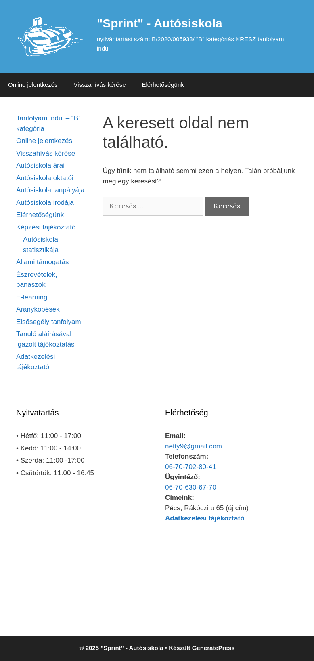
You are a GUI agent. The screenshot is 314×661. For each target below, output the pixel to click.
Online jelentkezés (33, 84)
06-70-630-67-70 (190, 487)
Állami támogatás (42, 262)
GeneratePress (213, 647)
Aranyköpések (38, 309)
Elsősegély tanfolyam (48, 322)
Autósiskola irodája (45, 202)
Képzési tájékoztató (45, 227)
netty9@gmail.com (193, 446)
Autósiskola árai (40, 165)
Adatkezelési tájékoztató (205, 518)
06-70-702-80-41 (190, 467)
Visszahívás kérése (100, 84)
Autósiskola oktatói (44, 178)
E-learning (32, 297)
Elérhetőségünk (163, 84)
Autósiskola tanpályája (50, 190)
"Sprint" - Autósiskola (159, 23)
